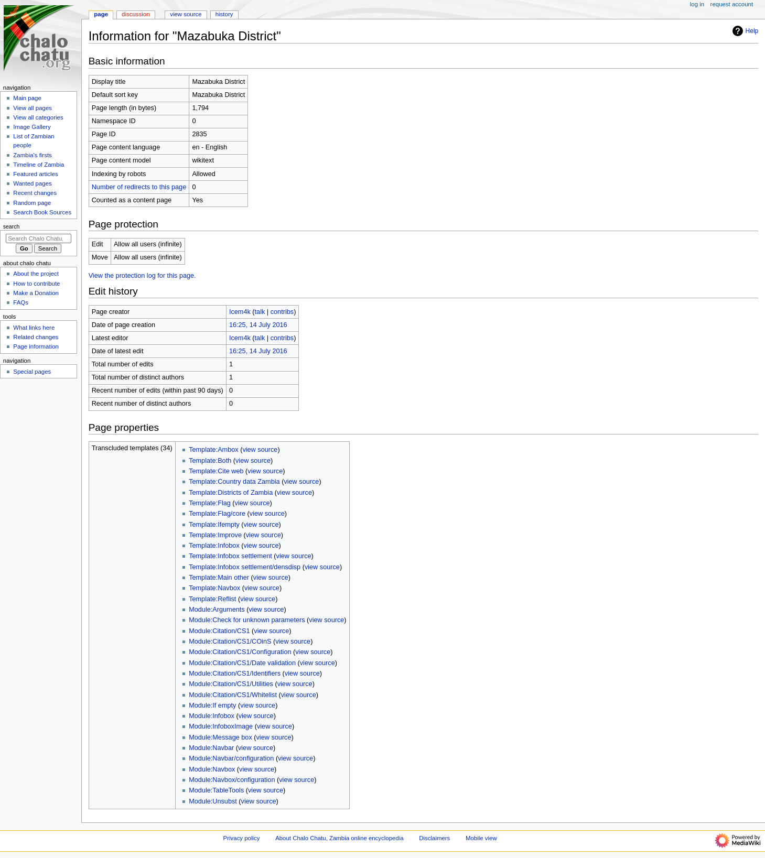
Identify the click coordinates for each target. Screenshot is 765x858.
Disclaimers (434, 838)
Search (11, 226)
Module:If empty (212, 705)
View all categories (38, 117)
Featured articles (35, 174)
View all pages (32, 108)
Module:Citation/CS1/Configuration (240, 652)
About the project (36, 273)
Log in (697, 4)
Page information (36, 346)
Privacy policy (241, 838)
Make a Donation (36, 293)
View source (185, 14)
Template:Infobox (214, 545)
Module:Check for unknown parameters (247, 620)
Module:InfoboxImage (221, 726)
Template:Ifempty (214, 524)
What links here (34, 327)
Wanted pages (32, 183)
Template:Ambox (214, 449)
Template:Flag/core (217, 513)
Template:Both (210, 460)
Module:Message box (220, 737)
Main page (27, 98)
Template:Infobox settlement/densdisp (244, 567)
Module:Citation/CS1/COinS (230, 641)
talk (260, 312)
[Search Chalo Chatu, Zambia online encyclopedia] (38, 238)
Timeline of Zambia (38, 164)
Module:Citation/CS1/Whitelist (233, 695)
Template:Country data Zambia (234, 481)
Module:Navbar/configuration (231, 758)
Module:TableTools (216, 790)
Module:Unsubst (213, 801)
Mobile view (481, 838)
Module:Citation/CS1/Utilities (231, 684)
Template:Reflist (212, 599)
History (224, 14)
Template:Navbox (214, 588)
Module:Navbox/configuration (232, 780)
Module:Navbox (212, 769)
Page (101, 14)
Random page (32, 203)
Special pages (32, 371)
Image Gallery (31, 127)
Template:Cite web (216, 471)
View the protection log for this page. (142, 275)
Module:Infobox (211, 716)
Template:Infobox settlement (230, 556)
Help (744, 31)
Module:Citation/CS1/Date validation (242, 663)
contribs (282, 312)
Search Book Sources (42, 212)
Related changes (35, 337)
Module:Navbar (211, 748)
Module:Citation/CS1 (219, 631)
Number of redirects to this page (139, 187)
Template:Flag (210, 503)
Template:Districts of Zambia (231, 492)
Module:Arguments (217, 609)
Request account (731, 4)
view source (259, 449)
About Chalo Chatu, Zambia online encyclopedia (339, 838)
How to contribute (36, 283)
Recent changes (35, 193)
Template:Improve (215, 535)
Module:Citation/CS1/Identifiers (235, 673)
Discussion (135, 14)
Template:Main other (219, 577)
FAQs (20, 302)
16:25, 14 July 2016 (258, 325)
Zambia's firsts (32, 155)
